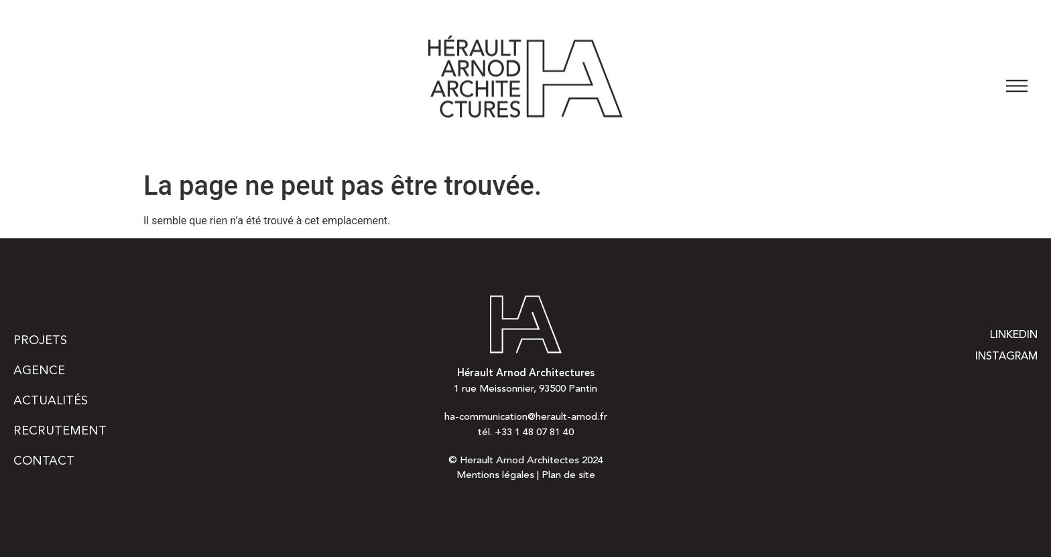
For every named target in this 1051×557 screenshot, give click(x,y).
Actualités (50, 401)
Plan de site (568, 476)
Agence (39, 371)
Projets (40, 341)
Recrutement (60, 431)
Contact (43, 461)
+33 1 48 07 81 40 (534, 433)
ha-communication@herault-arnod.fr (525, 417)
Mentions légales (495, 476)
